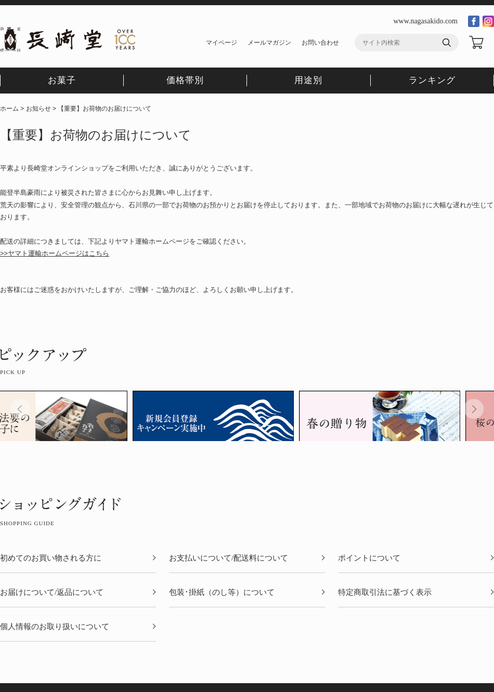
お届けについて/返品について (51, 592)
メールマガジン (269, 42)
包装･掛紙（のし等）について (222, 592)
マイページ (221, 42)
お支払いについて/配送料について (228, 558)
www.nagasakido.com (425, 21)
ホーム (9, 108)
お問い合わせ (320, 42)
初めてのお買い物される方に (50, 558)
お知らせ (38, 108)
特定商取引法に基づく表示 (385, 592)
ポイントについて (369, 558)
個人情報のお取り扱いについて (54, 627)
